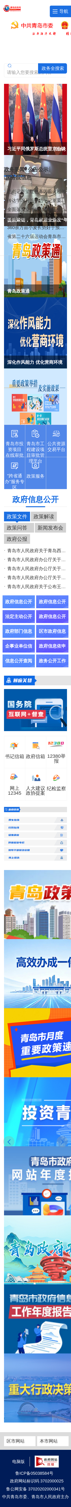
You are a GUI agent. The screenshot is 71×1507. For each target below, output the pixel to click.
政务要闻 (14, 170)
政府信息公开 (35, 499)
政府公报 (17, 539)
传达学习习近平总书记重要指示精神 (37, 200)
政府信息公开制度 (52, 608)
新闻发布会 (50, 528)
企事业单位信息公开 (18, 652)
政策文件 (17, 516)
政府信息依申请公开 (52, 652)
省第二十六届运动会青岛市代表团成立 (37, 236)
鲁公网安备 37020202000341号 (35, 1489)
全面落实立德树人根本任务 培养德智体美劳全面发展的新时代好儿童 (37, 209)
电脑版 (18, 1461)
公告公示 (38, 169)
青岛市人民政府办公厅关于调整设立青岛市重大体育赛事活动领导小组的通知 (37, 559)
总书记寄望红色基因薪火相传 (36, 191)
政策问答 (17, 528)
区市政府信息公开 (52, 638)
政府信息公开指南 (18, 608)
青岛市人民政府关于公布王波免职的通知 (37, 586)
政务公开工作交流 (52, 667)
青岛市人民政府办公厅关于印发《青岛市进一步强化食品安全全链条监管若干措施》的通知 (37, 568)
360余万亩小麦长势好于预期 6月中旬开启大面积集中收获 (37, 227)
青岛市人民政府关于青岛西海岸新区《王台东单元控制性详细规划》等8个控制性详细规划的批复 (37, 550)
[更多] (59, 149)
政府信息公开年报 (52, 623)
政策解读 (44, 516)
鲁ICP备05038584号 (34, 1473)
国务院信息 (18, 177)
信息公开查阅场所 (18, 667)
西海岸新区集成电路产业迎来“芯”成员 (37, 218)
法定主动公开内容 (18, 623)
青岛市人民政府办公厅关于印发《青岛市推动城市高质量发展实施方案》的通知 (37, 577)
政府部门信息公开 (18, 638)
